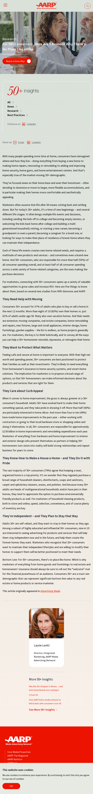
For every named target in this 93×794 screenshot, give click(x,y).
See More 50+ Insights (43, 709)
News (12, 106)
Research (14, 111)
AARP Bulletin (14, 759)
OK (11, 786)
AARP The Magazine (17, 755)
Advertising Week (50, 591)
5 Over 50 (33, 695)
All (10, 102)
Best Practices (17, 115)
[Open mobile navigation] (5, 5)
